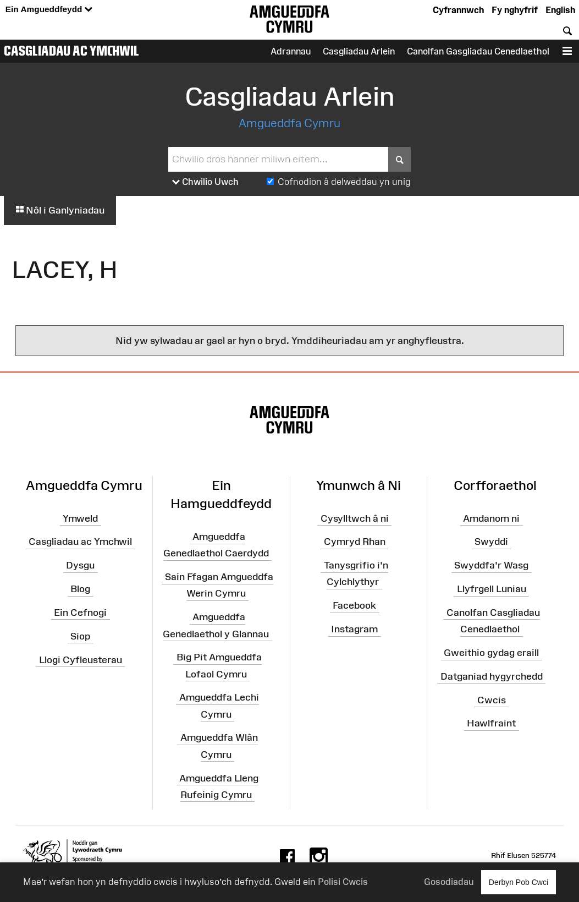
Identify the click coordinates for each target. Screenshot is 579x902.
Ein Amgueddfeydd (48, 9)
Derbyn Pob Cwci (518, 882)
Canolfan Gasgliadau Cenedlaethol (478, 51)
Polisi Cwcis (343, 882)
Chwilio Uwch (205, 182)
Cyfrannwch (458, 10)
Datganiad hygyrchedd (491, 676)
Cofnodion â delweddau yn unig (344, 182)
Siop (80, 636)
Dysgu (80, 565)
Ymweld (80, 517)
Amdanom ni (491, 517)
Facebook (354, 605)
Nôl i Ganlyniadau (59, 210)
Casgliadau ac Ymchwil (71, 50)
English (560, 10)
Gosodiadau (448, 882)
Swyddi (491, 541)
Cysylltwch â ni (355, 517)
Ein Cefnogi (80, 612)
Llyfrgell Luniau (491, 588)
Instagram (354, 629)
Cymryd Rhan (354, 541)
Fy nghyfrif (515, 10)
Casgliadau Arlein (359, 51)
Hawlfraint (491, 723)
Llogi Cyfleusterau (80, 659)
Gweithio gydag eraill (491, 652)
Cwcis (491, 699)
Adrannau (291, 51)
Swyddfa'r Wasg (491, 565)
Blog (80, 588)
